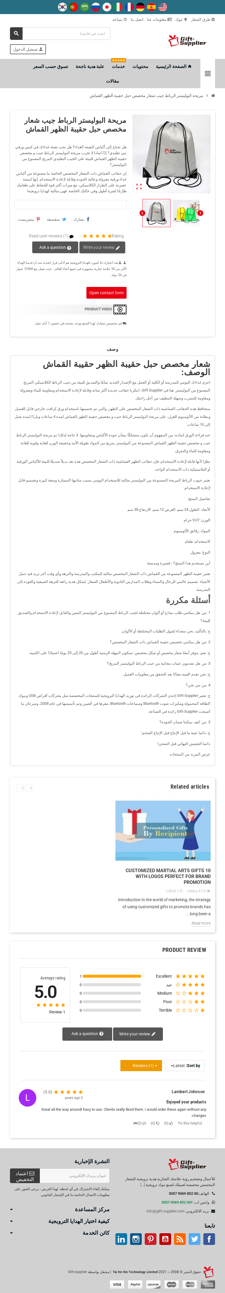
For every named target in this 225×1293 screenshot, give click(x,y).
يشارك (81, 219)
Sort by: (193, 1065)
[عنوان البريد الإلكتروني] (75, 1175)
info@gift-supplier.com (165, 1211)
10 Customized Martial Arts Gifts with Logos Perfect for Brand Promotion (168, 876)
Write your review (101, 247)
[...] (142, 1185)
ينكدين (121, 1239)
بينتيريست (29, 219)
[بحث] (60, 33)
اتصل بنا (137, 19)
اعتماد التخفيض (25, 1176)
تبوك (181, 19)
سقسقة (57, 219)
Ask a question (56, 247)
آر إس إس (180, 1239)
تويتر (194, 1239)
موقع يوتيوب (165, 1239)
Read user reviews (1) (54, 236)
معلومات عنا (159, 19)
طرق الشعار (203, 19)
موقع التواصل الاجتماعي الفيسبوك (209, 1239)
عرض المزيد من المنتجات (190, 754)
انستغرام (136, 1239)
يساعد (119, 19)
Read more (201, 923)
